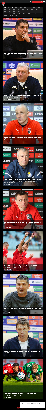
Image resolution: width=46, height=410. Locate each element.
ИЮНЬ (20, 15)
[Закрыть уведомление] (43, 403)
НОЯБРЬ (29, 13)
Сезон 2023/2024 (36, 7)
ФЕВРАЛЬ (18, 13)
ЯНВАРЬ (24, 13)
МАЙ (4, 13)
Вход (31, 1)
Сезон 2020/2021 (25, 9)
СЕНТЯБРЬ (6, 15)
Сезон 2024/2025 (18, 7)
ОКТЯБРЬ (34, 13)
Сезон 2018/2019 (7, 11)
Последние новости (8, 7)
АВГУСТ (11, 15)
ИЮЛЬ (16, 15)
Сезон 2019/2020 (34, 9)
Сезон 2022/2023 (7, 9)
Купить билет (37, 1)
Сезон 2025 (26, 7)
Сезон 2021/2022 (16, 9)
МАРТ (14, 13)
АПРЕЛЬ (9, 13)
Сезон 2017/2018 (16, 11)
